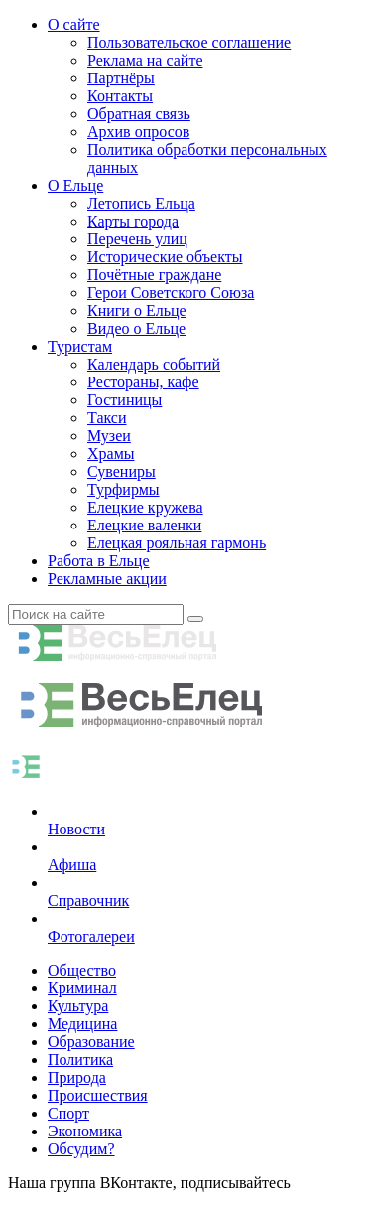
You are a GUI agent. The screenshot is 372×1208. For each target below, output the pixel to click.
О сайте (74, 24)
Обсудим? (81, 1148)
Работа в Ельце (99, 560)
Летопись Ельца (141, 203)
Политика (80, 1059)
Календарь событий (153, 364)
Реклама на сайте (144, 60)
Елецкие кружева (145, 507)
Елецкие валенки (144, 525)
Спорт (68, 1113)
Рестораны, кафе (143, 382)
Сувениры (121, 471)
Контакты (120, 95)
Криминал (82, 988)
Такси (107, 417)
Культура (78, 1005)
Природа (77, 1077)
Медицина (82, 1023)
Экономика (85, 1131)
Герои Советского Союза (170, 292)
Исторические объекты (165, 256)
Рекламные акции (107, 578)
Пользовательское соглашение (189, 42)
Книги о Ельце (136, 310)
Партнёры (121, 78)
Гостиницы (124, 399)
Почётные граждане (154, 274)
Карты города (133, 221)
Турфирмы (123, 489)
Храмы (111, 453)
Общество (82, 970)
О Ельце (75, 185)
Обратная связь (138, 113)
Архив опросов (138, 131)
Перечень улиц (137, 238)
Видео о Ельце (136, 328)
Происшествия (98, 1095)
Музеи (109, 435)
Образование (91, 1041)
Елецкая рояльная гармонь (176, 542)
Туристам (80, 346)
